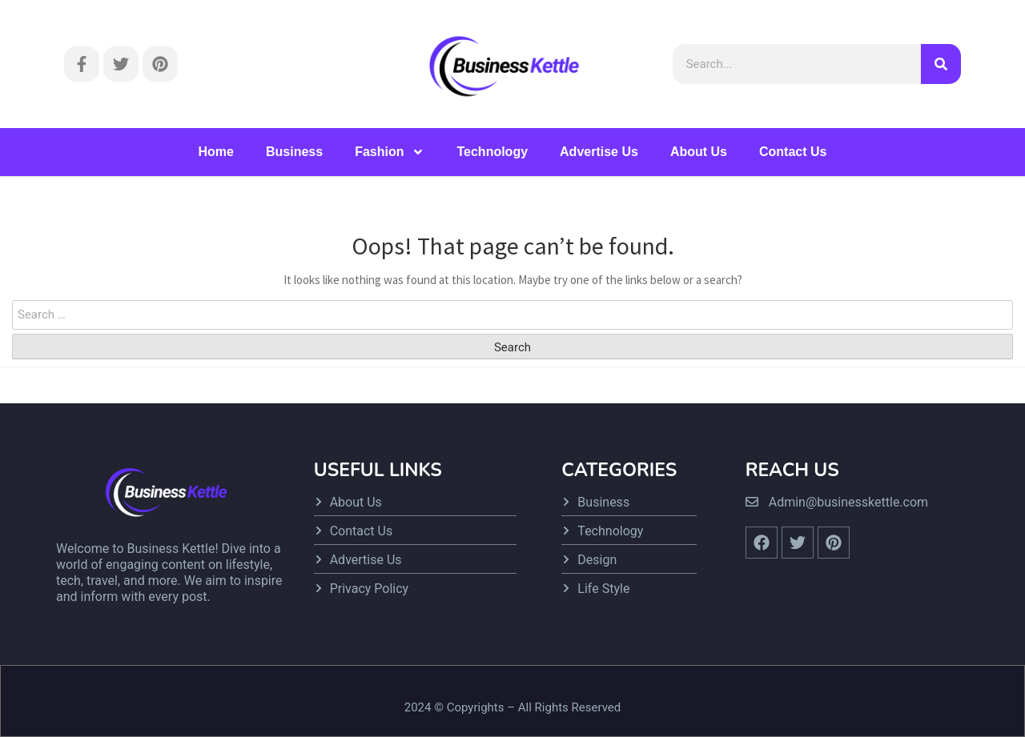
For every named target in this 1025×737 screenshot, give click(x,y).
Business (294, 151)
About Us (698, 151)
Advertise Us (599, 151)
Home (216, 151)
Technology (492, 151)
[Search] (941, 64)
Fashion (389, 152)
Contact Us (792, 151)
